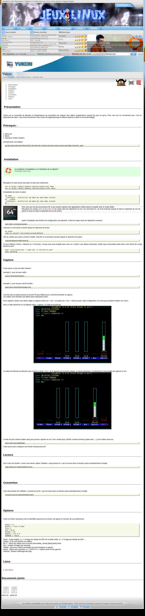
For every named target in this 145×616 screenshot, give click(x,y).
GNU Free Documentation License (87, 609)
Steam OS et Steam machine (38, 49)
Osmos (4, 35)
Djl (12, 1)
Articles (51, 28)
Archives (37, 28)
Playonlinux (19, 1)
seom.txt (41, 211)
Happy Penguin (68, 1)
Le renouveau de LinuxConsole (39, 37)
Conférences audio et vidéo (103, 43)
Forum (94, 28)
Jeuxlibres (6, 1)
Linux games (56, 1)
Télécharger (65, 28)
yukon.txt (50, 211)
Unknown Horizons (7, 37)
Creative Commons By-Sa (112, 609)
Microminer (5, 44)
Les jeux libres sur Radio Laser (39, 47)
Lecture (11, 93)
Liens (79, 28)
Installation (12, 89)
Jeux (23, 28)
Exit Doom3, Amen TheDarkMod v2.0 (40, 45)
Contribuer (122, 5)
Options (11, 97)
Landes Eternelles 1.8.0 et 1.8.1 (39, 38)
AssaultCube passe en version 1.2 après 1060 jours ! (43, 44)
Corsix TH (5, 45)
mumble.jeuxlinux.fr (53, 54)
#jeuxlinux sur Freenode (16, 54)
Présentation (13, 85)
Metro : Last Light (35, 40)
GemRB (4, 38)
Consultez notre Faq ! (23, 171)
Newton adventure (7, 42)
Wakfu (3, 49)
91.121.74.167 (85, 54)
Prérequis (11, 87)
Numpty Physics (6, 51)
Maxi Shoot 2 (5, 40)
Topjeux (28, 1)
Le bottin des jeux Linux (41, 1)
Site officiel (9, 575)
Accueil (9, 28)
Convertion (12, 95)
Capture (11, 91)
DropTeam (5, 47)
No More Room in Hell (36, 42)
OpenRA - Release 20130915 (38, 51)
